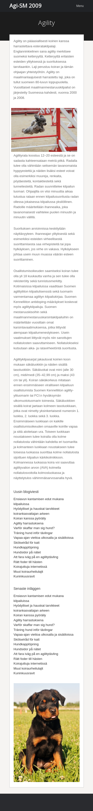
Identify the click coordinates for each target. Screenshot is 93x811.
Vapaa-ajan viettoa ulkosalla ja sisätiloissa (44, 538)
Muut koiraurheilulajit (28, 571)
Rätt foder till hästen (28, 562)
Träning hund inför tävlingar (33, 533)
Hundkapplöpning (26, 547)
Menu (80, 6)
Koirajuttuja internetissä (30, 566)
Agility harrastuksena (29, 523)
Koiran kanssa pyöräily (30, 518)
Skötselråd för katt (27, 542)
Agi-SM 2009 (25, 5)
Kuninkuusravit (24, 576)
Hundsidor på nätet (27, 552)
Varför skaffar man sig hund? (34, 528)
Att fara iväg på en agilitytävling (36, 557)
